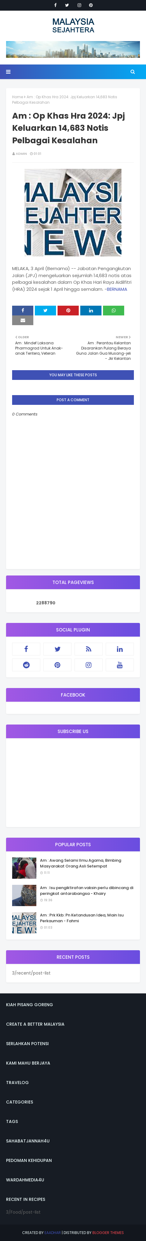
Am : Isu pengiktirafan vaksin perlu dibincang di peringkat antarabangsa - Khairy (86, 891)
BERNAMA (117, 289)
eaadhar (53, 1232)
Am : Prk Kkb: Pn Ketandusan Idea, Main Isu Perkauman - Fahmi (82, 918)
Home (17, 96)
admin (21, 153)
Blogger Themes (108, 1232)
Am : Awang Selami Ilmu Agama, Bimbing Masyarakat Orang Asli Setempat (80, 863)
